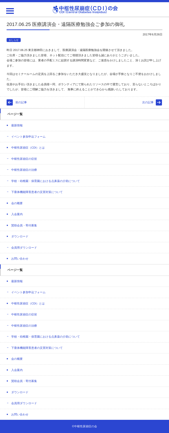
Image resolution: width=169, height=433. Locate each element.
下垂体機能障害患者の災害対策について (37, 192)
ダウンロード (19, 236)
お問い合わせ (19, 258)
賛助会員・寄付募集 (24, 225)
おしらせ (13, 40)
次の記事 (148, 102)
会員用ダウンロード (24, 247)
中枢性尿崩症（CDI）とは (28, 147)
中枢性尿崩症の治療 (24, 169)
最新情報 (17, 125)
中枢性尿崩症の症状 (24, 158)
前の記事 (21, 102)
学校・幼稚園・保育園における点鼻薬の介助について (45, 181)
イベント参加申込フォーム (28, 136)
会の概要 (17, 203)
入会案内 (17, 214)
